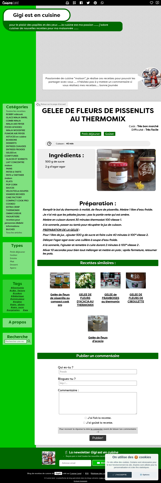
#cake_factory (17, 290)
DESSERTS (11, 143)
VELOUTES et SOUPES (17, 191)
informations (12, 226)
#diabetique (17, 296)
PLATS (9, 181)
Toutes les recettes (15, 111)
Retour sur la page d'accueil (53, 104)
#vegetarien (13, 310)
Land (75, 473)
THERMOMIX (12, 210)
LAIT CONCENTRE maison (14, 164)
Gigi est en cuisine (36, 15)
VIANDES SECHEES (15, 194)
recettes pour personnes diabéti (14, 221)
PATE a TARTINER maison (14, 177)
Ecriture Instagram (80, 481)
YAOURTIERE (12, 216)
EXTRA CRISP (13, 207)
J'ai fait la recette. (98, 418)
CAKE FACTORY (14, 197)
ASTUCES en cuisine (16, 136)
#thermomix (17, 287)
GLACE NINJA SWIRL (16, 117)
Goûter (13, 255)
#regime (17, 301)
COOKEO (10, 203)
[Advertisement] (80, 52)
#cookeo (17, 293)
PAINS (9, 168)
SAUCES (10, 187)
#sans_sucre (17, 307)
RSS (87, 473)
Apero (13, 267)
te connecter (97, 429)
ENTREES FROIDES (15, 149)
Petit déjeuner (17, 251)
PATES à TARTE (13, 171)
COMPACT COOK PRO (17, 200)
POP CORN (11, 184)
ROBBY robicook (14, 114)
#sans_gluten (17, 304)
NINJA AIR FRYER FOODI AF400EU (14, 126)
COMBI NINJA (13, 120)
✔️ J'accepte (119, 475)
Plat (12, 261)
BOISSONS (11, 139)
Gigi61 (58, 473)
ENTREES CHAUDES (16, 146)
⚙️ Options (144, 475)
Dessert (14, 264)
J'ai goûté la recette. (98, 422)
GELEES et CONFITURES (11, 154)
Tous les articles (14, 232)
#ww (25, 310)
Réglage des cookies (100, 473)
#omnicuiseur (17, 298)
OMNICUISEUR (13, 213)
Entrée (13, 258)
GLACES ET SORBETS (16, 159)
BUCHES (10, 229)
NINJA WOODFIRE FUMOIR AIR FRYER (15, 132)
